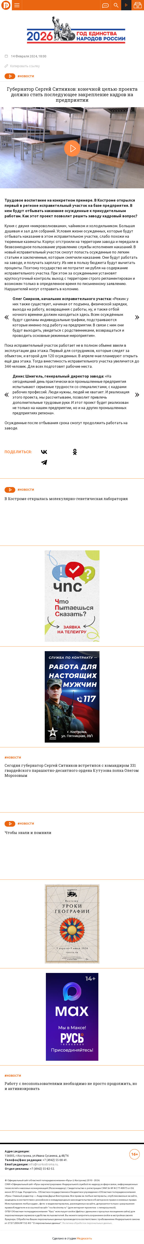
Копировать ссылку (22, 66)
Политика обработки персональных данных (87, 1223)
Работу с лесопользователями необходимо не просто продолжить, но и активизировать (71, 1086)
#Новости (26, 76)
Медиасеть (84, 1238)
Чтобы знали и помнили (28, 832)
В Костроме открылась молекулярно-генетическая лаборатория (66, 498)
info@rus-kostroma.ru (43, 1164)
